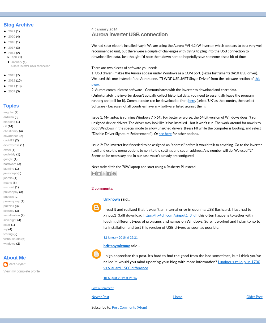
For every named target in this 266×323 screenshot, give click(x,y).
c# (5, 126)
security (8, 210)
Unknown (112, 199)
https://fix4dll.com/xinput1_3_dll (170, 215)
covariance (11, 135)
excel (7, 149)
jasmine (8, 168)
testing (8, 234)
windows (9, 243)
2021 (12, 31)
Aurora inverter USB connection (30, 66)
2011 (12, 86)
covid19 (8, 140)
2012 (12, 80)
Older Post (255, 297)
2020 (12, 36)
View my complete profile (21, 271)
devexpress (11, 145)
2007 (12, 91)
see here (165, 134)
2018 (12, 42)
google (8, 159)
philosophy (10, 192)
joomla (8, 178)
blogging (9, 121)
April (15, 57)
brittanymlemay (117, 246)
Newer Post (100, 297)
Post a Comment (103, 288)
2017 (12, 47)
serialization (11, 215)
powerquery (11, 201)
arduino (8, 117)
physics (8, 196)
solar (6, 224)
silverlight (9, 220)
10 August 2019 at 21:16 (120, 278)
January (17, 62)
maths (7, 182)
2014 (12, 53)
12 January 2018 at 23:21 (121, 237)
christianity (10, 131)
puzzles (8, 206)
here (191, 100)
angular (8, 112)
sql (5, 229)
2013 (12, 75)
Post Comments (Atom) (129, 307)
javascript (10, 173)
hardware (9, 163)
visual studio (12, 238)
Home (178, 297)
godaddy (9, 154)
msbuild (8, 187)
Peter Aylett (17, 264)
